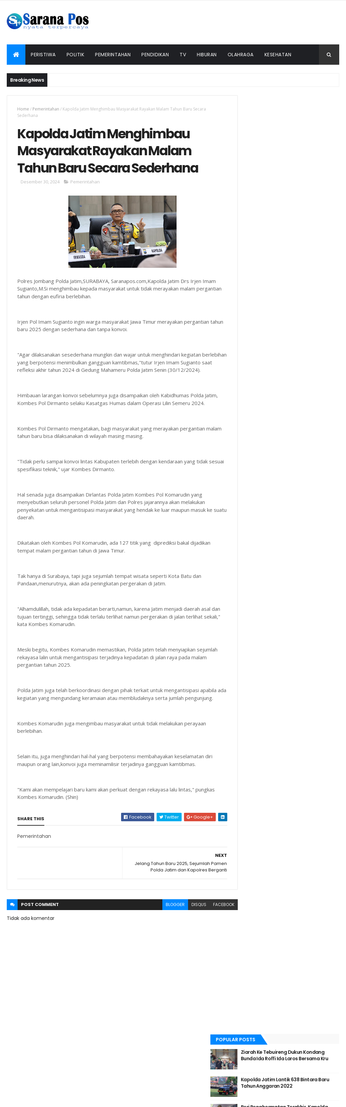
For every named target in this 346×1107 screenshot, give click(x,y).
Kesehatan (278, 54)
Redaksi (109, 1088)
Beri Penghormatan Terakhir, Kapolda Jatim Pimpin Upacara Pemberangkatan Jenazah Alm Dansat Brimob (303, 178)
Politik (76, 54)
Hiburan (207, 54)
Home (23, 109)
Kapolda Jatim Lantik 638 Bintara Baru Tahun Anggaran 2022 (301, 148)
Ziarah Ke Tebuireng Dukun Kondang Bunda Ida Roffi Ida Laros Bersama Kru (299, 120)
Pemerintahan (113, 54)
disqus (186, 930)
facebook (211, 930)
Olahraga (241, 54)
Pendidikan (155, 54)
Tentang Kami (153, 1088)
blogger (162, 930)
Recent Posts (261, 204)
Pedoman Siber (197, 1088)
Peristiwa (43, 54)
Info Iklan (241, 1088)
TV (183, 54)
